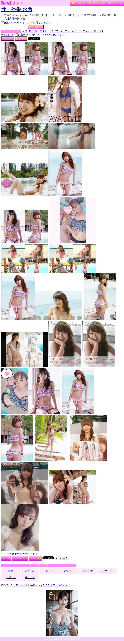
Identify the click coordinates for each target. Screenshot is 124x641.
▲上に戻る (61, 558)
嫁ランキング (43, 22)
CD (17, 22)
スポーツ (76, 31)
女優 (24, 31)
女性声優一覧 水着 (14, 18)
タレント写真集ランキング (20, 34)
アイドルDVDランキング (51, 34)
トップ (6, 558)
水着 (22, 22)
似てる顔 (21, 38)
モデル (43, 31)
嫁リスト (78, 3)
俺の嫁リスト (11, 3)
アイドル (33, 31)
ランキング (96, 3)
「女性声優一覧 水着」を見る (21, 553)
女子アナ (65, 31)
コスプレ (30, 22)
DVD (12, 22)
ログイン (115, 3)
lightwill (58, 639)
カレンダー (20, 558)
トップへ (7, 38)
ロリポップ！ (74, 639)
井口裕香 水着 (16, 9)
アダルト (88, 31)
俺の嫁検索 (36, 27)
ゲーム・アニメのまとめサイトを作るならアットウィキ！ (38, 585)
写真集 (5, 22)
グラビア (54, 31)
